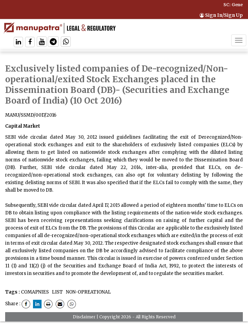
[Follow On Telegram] (53, 42)
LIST (57, 292)
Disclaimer (84, 316)
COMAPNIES (35, 292)
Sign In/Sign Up (221, 15)
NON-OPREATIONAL (88, 292)
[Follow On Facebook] (30, 42)
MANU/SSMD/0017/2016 (30, 115)
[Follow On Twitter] (42, 42)
